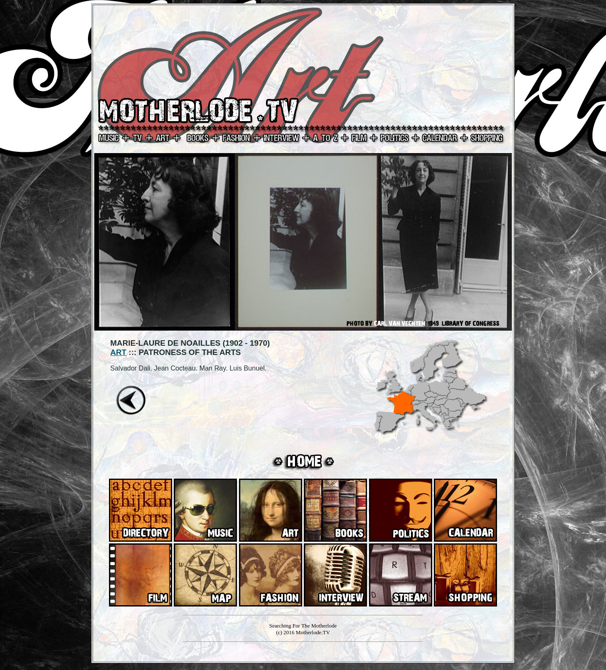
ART (118, 352)
